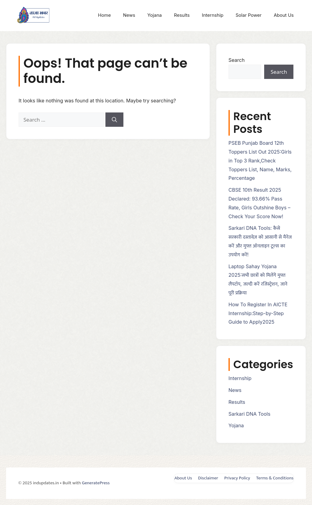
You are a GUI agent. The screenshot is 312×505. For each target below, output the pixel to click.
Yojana (154, 15)
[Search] (114, 119)
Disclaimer (208, 478)
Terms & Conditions (274, 478)
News (129, 15)
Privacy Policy (237, 478)
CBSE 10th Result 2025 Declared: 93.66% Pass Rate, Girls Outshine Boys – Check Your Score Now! (259, 203)
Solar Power (248, 15)
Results (182, 15)
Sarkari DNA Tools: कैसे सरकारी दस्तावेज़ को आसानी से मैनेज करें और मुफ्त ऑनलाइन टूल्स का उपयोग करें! (260, 241)
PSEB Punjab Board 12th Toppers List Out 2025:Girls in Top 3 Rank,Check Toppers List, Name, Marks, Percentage (260, 160)
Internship (212, 15)
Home (104, 15)
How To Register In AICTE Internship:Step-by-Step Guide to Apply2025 (258, 313)
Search (237, 60)
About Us (284, 15)
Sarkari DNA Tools (250, 414)
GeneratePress (96, 483)
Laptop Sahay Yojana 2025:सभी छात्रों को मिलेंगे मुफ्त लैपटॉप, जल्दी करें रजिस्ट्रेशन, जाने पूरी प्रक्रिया (258, 279)
